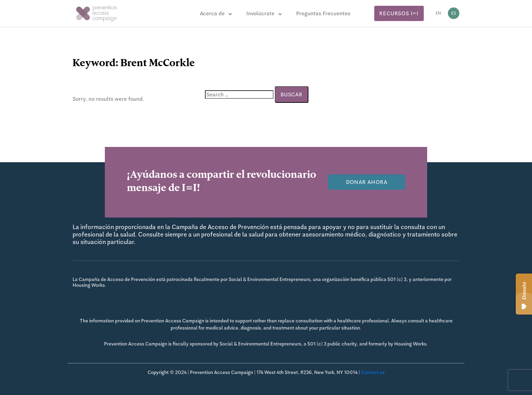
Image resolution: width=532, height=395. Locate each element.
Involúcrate (260, 13)
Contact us (373, 372)
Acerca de (212, 13)
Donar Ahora (366, 182)
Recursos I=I (399, 13)
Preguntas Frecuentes (323, 13)
